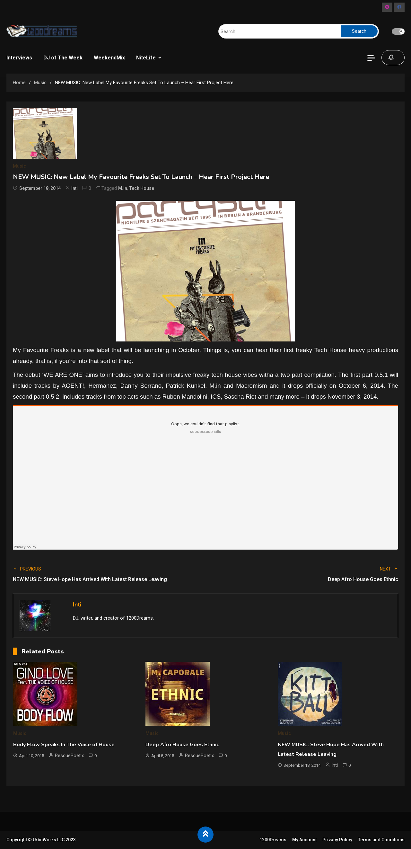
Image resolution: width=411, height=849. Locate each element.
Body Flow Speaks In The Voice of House (64, 744)
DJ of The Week (63, 58)
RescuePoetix (69, 755)
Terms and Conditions (381, 839)
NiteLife (146, 58)
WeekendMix (109, 58)
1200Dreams (272, 839)
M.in (122, 188)
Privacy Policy (337, 839)
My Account (304, 839)
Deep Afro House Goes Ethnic (182, 744)
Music (19, 166)
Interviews (19, 58)
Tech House (141, 188)
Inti (74, 188)
